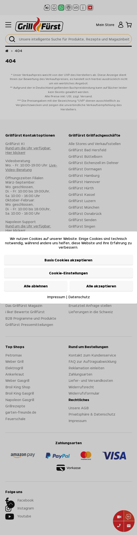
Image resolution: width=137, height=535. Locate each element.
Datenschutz (79, 296)
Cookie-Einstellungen (68, 273)
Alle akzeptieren (101, 286)
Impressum (56, 296)
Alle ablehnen (36, 286)
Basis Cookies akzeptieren (68, 259)
